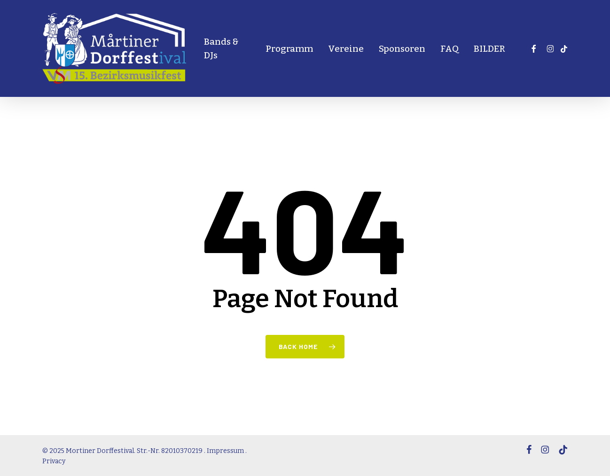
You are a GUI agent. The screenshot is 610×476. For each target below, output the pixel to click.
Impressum (225, 451)
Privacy (53, 461)
